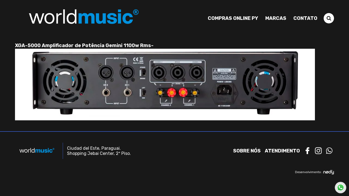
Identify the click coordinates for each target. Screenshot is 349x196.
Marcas (275, 18)
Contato (305, 18)
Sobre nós (247, 150)
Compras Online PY (233, 18)
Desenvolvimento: (314, 172)
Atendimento (282, 150)
